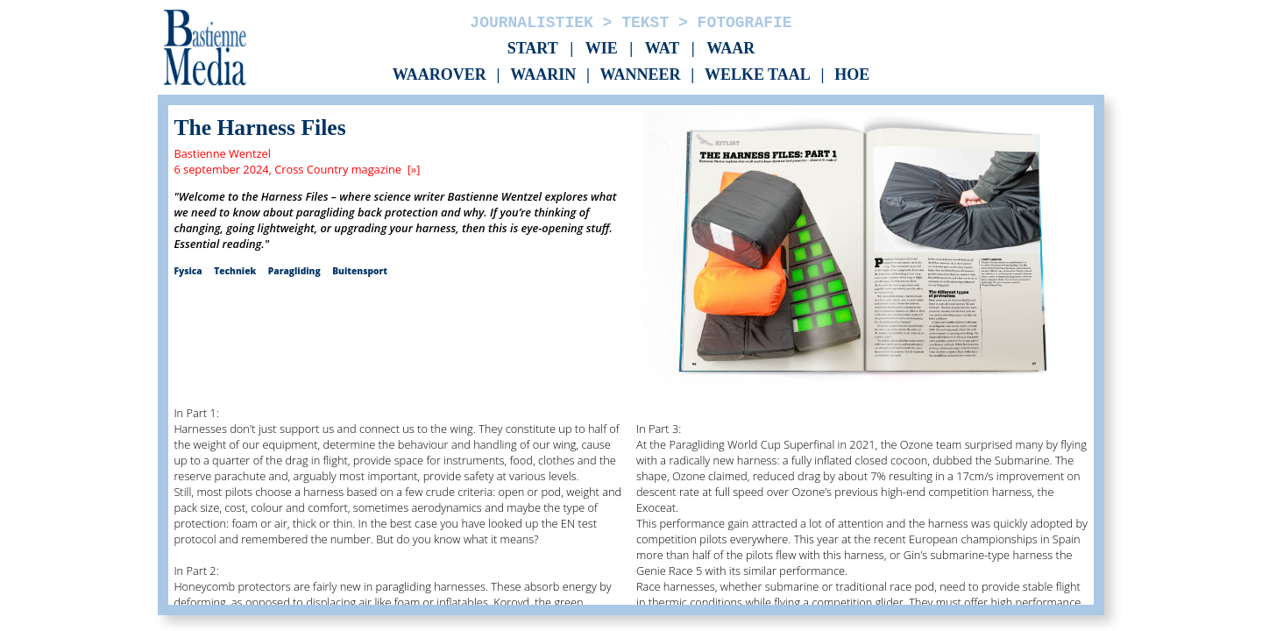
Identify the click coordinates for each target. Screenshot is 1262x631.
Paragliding (294, 271)
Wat (662, 48)
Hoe (851, 75)
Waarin (543, 75)
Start (532, 48)
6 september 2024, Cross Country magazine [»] (297, 169)
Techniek (235, 271)
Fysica (188, 271)
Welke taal (758, 75)
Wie (601, 48)
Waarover (439, 75)
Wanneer (640, 75)
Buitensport (359, 271)
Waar (730, 48)
